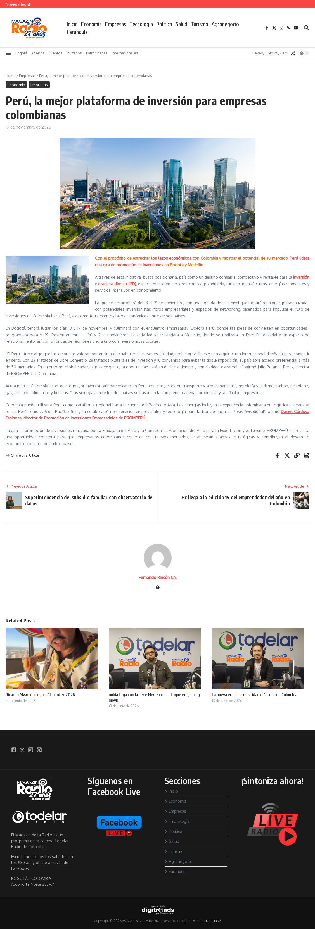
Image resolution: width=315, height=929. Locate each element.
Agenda (37, 53)
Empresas (115, 24)
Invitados (74, 53)
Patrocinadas (97, 53)
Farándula (77, 31)
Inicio (72, 24)
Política (164, 24)
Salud (181, 24)
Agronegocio (225, 24)
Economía (91, 24)
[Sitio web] (158, 587)
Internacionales (125, 53)
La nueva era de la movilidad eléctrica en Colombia (254, 694)
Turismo (199, 24)
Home (11, 75)
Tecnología (141, 24)
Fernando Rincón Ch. (158, 577)
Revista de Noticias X (205, 921)
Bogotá (21, 53)
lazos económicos (174, 258)
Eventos (55, 53)
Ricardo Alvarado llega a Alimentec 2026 (40, 694)
